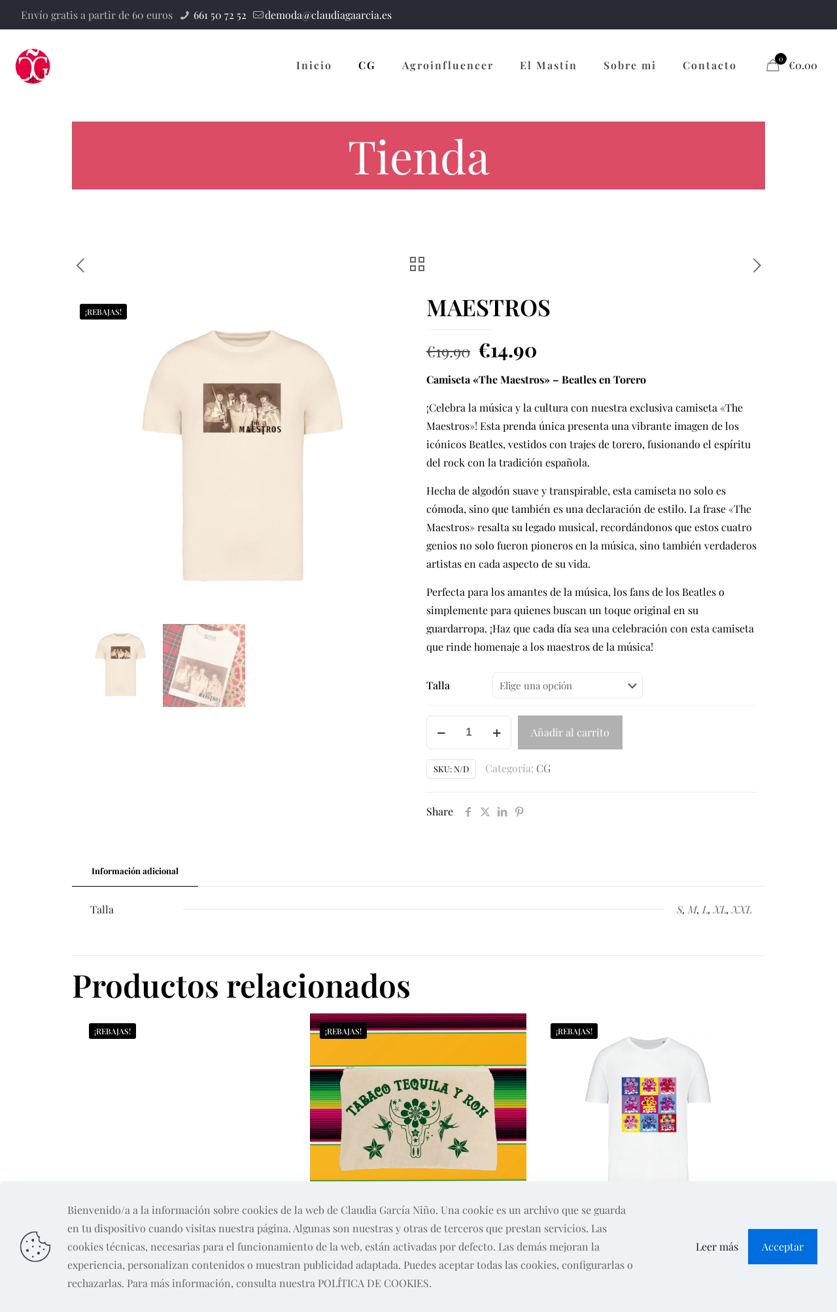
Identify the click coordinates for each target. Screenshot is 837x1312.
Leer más (717, 1246)
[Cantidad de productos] (468, 732)
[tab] (135, 871)
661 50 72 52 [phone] (219, 15)
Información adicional (135, 870)
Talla (438, 685)
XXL (742, 909)
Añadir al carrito (570, 732)
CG (543, 768)
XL (719, 909)
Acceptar (783, 1246)
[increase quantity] (496, 732)
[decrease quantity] (441, 732)
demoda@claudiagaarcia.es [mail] (328, 15)
